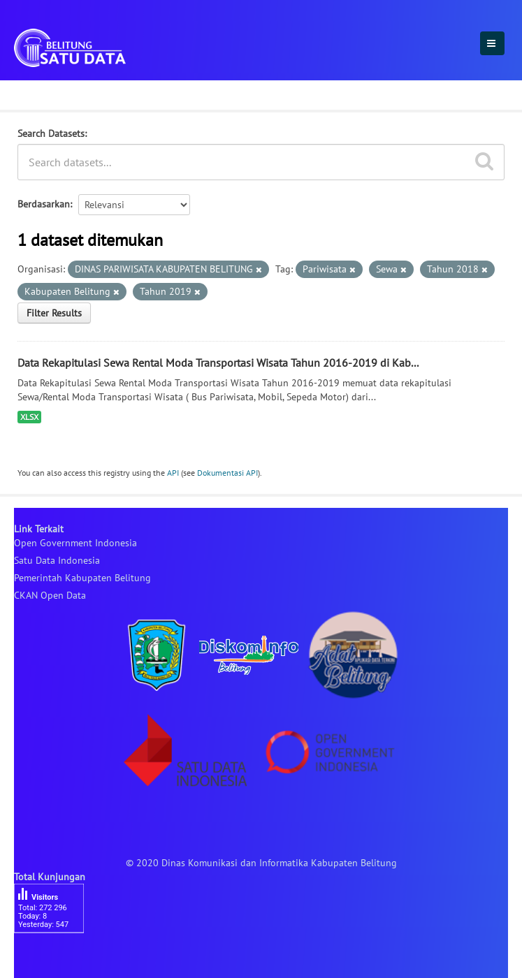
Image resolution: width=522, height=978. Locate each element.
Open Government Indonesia (75, 543)
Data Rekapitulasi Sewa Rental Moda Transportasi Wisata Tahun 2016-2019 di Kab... (218, 363)
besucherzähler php (56, 957)
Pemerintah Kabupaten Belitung (82, 577)
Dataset (36, 93)
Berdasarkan (43, 204)
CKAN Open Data (50, 595)
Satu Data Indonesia (57, 560)
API (173, 472)
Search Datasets (51, 133)
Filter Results (54, 313)
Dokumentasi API (227, 472)
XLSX (29, 416)
